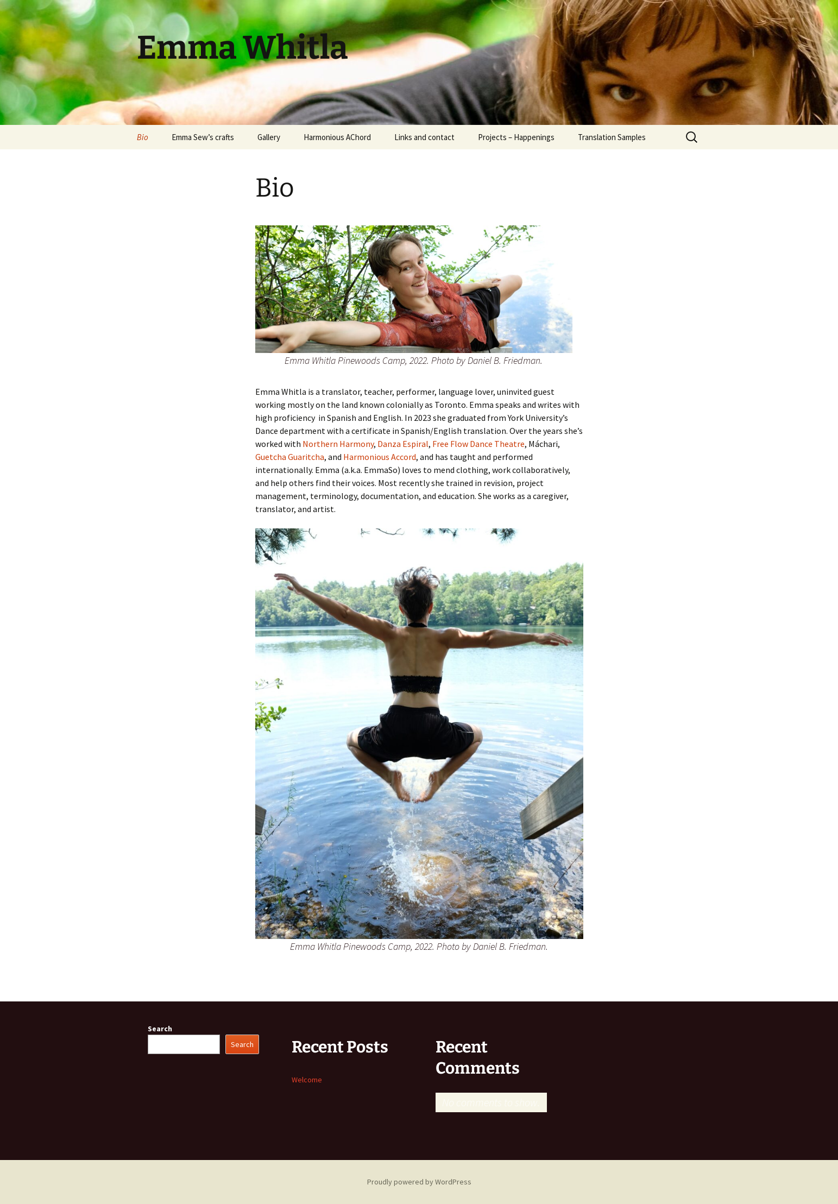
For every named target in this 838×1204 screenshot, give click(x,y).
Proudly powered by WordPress (419, 1182)
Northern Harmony (338, 443)
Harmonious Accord (379, 456)
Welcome (307, 1080)
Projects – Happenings (516, 137)
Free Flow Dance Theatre (478, 443)
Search (160, 1028)
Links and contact (424, 137)
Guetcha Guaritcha (289, 456)
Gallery (268, 137)
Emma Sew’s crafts (203, 137)
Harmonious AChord (337, 137)
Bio (142, 137)
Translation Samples (612, 137)
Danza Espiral (403, 443)
